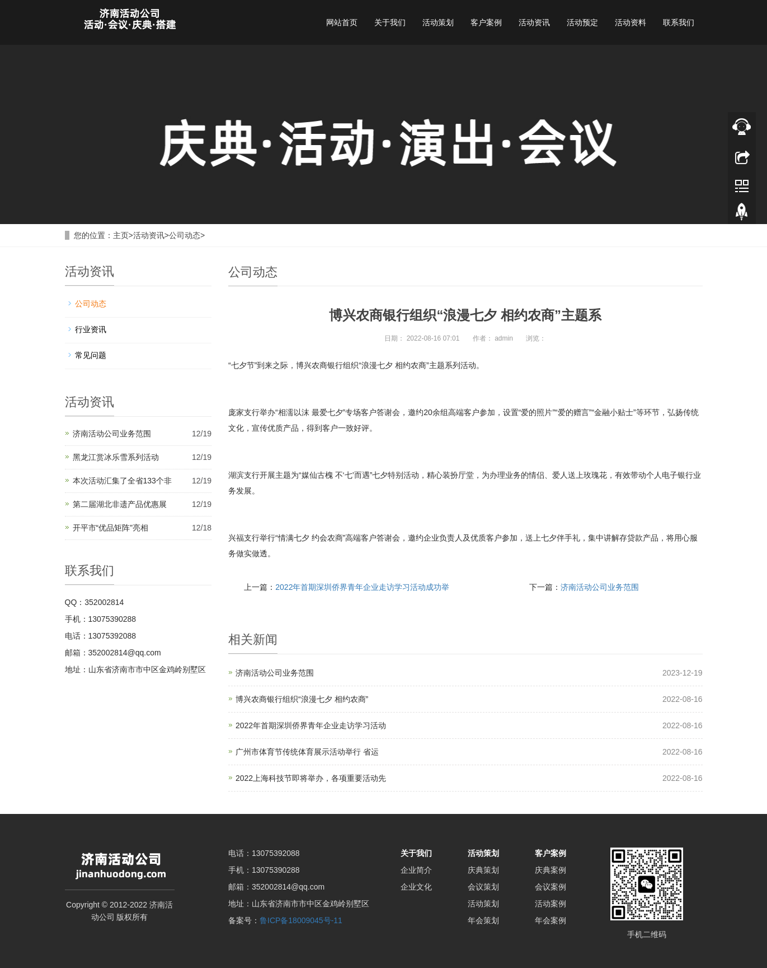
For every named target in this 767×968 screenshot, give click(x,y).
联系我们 (678, 22)
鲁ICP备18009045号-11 (301, 920)
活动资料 (630, 22)
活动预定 (582, 22)
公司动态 (184, 235)
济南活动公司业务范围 (600, 587)
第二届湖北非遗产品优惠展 (120, 504)
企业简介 (416, 869)
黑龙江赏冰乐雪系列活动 (116, 457)
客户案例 (486, 22)
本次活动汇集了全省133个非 (122, 480)
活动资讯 (534, 22)
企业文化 (416, 886)
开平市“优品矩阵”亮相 (110, 527)
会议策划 (483, 886)
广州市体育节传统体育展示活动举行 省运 (307, 751)
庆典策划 (483, 869)
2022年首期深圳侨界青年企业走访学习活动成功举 (362, 587)
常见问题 (90, 355)
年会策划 (483, 920)
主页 (121, 235)
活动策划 (438, 22)
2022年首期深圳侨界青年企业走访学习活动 (311, 725)
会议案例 (550, 886)
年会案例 (550, 920)
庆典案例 (550, 869)
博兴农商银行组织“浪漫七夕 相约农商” (302, 699)
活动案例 (550, 903)
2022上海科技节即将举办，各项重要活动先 (311, 778)
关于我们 (390, 22)
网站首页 (341, 22)
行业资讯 (90, 329)
